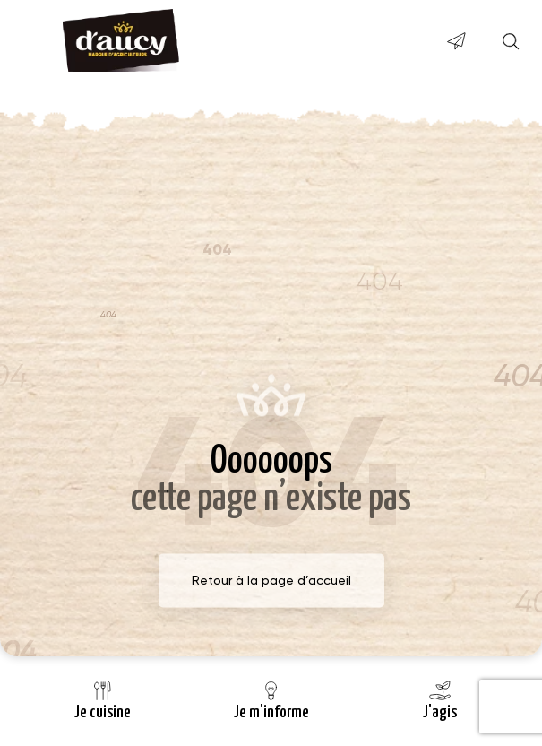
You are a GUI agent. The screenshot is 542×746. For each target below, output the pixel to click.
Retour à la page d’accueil (271, 580)
